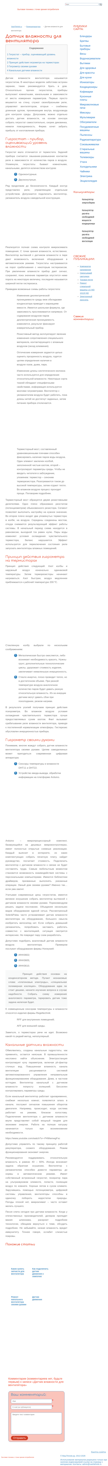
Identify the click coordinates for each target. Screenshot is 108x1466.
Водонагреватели (90, 58)
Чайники (85, 171)
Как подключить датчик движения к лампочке (40, 1272)
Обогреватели (88, 122)
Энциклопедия (88, 181)
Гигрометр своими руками (22, 66)
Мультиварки (87, 117)
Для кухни (86, 77)
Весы (83, 53)
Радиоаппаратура (33, 27)
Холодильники (88, 166)
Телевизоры (87, 157)
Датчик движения (37, 1298)
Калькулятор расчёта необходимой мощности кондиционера (88, 217)
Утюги (83, 162)
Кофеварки (86, 91)
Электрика (86, 176)
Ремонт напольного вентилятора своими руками (18, 1301)
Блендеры (86, 36)
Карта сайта (98, 1452)
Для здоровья (88, 68)
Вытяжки (85, 63)
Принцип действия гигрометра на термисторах (33, 62)
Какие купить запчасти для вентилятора (17, 1271)
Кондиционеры (88, 87)
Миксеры (85, 112)
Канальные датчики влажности (24, 70)
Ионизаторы (87, 82)
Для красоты (87, 72)
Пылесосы (86, 135)
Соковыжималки (89, 144)
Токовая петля (86, 280)
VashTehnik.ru (16, 27)
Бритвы (84, 41)
